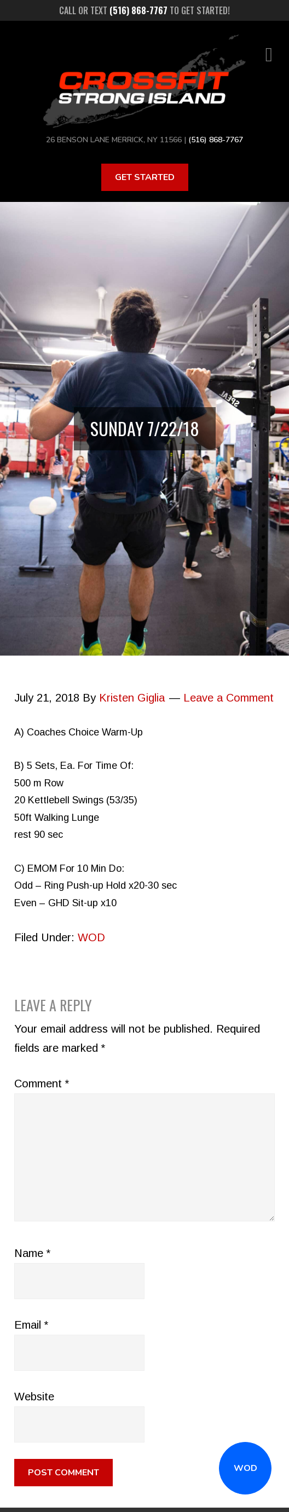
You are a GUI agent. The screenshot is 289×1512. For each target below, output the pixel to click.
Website (34, 1397)
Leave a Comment (228, 698)
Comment (41, 1083)
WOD (245, 1468)
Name (32, 1253)
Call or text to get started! (144, 10)
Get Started (145, 177)
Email (31, 1325)
